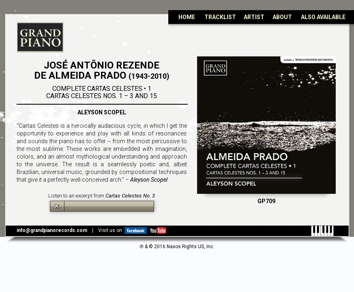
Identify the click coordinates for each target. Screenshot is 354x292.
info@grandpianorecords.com (52, 230)
